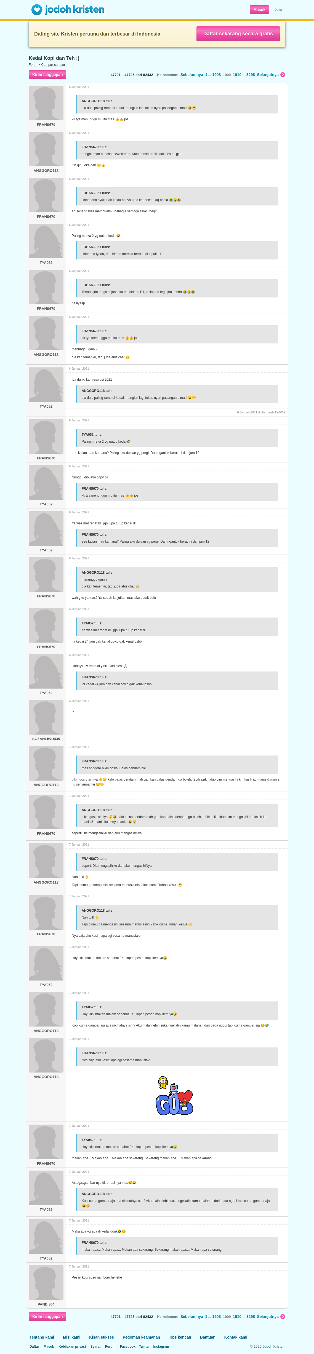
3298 (250, 74)
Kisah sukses (101, 1337)
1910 (237, 74)
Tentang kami (42, 1337)
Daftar (279, 9)
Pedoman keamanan (141, 1337)
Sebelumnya (191, 74)
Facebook (127, 1346)
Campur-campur (53, 65)
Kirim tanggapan (47, 74)
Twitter (144, 1346)
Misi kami (71, 1337)
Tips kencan (180, 1337)
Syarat (96, 1346)
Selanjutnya (271, 74)
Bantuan (207, 1337)
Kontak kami (235, 1337)
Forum (33, 65)
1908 (216, 74)
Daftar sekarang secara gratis (238, 33)
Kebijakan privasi (72, 1346)
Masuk (259, 9)
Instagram (161, 1346)
